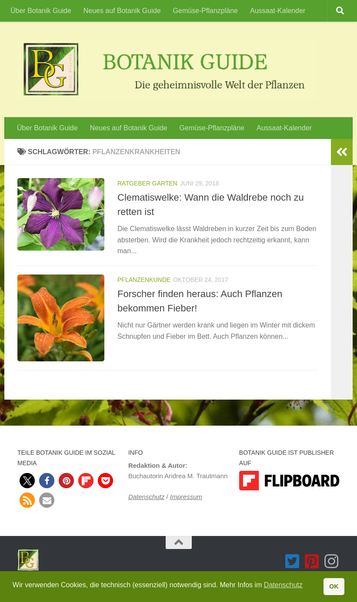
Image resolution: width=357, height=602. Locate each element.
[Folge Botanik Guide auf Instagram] (332, 561)
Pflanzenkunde (143, 279)
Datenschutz (146, 496)
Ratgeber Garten (147, 183)
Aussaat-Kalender (277, 10)
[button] (27, 480)
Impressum (186, 496)
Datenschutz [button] (283, 585)
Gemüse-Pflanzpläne (205, 10)
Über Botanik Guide (40, 10)
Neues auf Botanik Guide (122, 10)
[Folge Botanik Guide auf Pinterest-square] (312, 561)
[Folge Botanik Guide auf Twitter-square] (292, 561)
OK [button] (334, 586)
